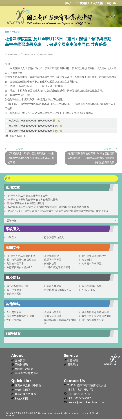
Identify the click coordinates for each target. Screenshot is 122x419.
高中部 (50, 54)
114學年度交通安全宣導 (57, 267)
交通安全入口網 (52, 316)
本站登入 (11, 237)
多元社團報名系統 (92, 286)
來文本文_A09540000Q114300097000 (30, 120)
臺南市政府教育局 (25, 394)
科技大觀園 (21, 398)
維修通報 (72, 360)
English (110, 3)
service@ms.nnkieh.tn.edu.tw (85, 402)
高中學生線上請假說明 (94, 255)
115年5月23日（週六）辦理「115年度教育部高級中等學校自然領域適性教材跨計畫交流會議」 (59, 211)
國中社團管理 (14, 289)
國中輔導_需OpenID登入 (57, 289)
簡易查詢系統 (14, 293)
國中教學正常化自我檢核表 (21, 259)
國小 (68, 3)
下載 (58, 120)
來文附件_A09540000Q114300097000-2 (31, 125)
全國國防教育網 (52, 312)
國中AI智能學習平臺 (18, 286)
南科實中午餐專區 (92, 263)
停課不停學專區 (52, 259)
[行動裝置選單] (111, 16)
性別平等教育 (14, 319)
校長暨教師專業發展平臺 (95, 312)
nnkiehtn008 (13, 54)
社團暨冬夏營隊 (52, 286)
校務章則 (87, 259)
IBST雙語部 (81, 3)
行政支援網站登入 (54, 237)
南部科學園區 (23, 389)
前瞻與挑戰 (50, 263)
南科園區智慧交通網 (26, 373)
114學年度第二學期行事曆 (21, 255)
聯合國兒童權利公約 (93, 319)
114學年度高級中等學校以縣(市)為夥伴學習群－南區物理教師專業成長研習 (48, 207)
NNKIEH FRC (88, 289)
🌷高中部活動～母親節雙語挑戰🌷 (26, 203)
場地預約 (72, 364)
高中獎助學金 (51, 255)
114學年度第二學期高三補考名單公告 (27, 195)
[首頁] (7, 31)
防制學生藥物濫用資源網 (20, 316)
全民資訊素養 (14, 312)
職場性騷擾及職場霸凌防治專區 (60, 321)
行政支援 (97, 3)
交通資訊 (20, 360)
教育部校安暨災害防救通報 (96, 316)
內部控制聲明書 (15, 263)
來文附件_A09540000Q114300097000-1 (31, 130)
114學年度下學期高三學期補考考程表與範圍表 (32, 199)
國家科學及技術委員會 (28, 385)
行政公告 (42, 54)
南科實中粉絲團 (24, 369)
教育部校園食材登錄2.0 (19, 267)
